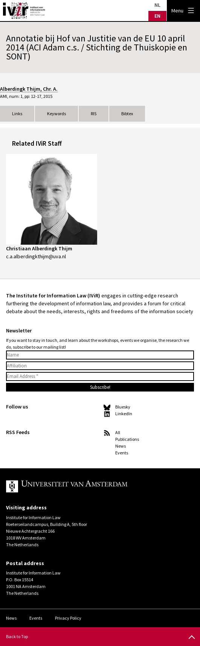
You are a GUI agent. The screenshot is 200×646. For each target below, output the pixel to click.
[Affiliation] (100, 365)
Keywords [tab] (56, 113)
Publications (127, 439)
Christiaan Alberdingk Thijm (39, 248)
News (120, 446)
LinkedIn (123, 413)
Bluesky (122, 407)
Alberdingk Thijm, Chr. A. (29, 88)
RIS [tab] (93, 113)
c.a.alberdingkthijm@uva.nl (36, 256)
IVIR (24, 10)
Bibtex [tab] (127, 113)
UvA (93, 486)
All (117, 432)
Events (121, 453)
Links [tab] (17, 113)
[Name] (100, 355)
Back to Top (17, 636)
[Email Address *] (100, 376)
